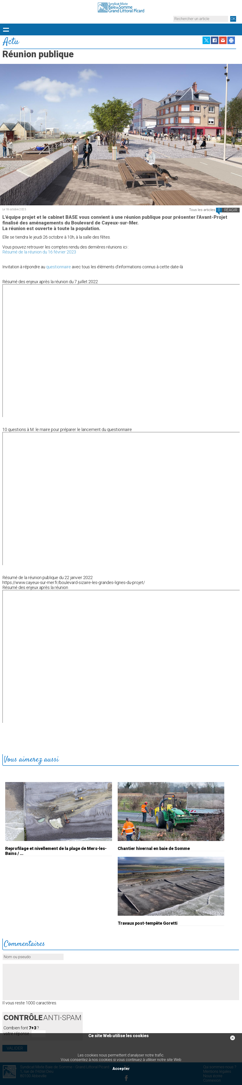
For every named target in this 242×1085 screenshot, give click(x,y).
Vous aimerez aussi (31, 759)
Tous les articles (202, 210)
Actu (11, 41)
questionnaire (58, 266)
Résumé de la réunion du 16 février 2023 (39, 251)
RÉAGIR (230, 210)
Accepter (121, 1068)
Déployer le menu (6, 29)
